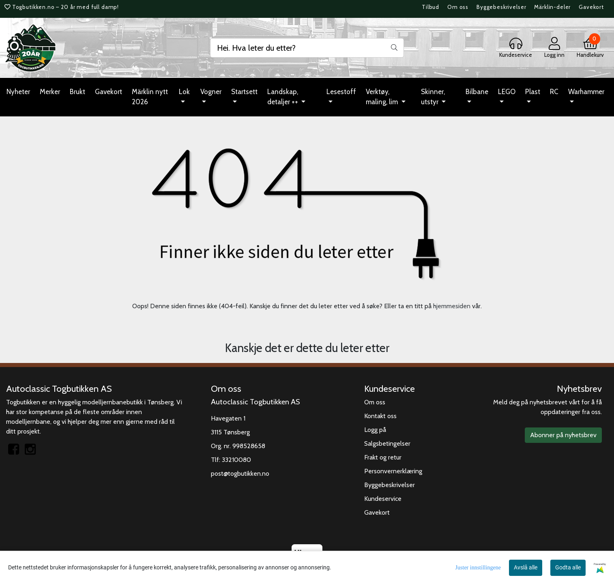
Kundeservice (382, 498)
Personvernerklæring (393, 471)
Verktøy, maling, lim (382, 97)
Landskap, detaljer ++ (283, 97)
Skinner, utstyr (433, 97)
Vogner (210, 92)
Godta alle (568, 567)
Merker (50, 92)
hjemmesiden (451, 306)
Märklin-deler (552, 7)
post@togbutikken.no (240, 473)
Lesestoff (341, 92)
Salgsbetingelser (387, 443)
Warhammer (586, 92)
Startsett (244, 92)
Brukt (77, 92)
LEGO (506, 92)
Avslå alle (525, 567)
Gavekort (591, 7)
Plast (532, 92)
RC (554, 92)
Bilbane (477, 92)
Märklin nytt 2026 (150, 97)
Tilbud (430, 7)
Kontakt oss (380, 416)
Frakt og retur (382, 457)
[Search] (307, 48)
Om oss (457, 7)
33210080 (236, 460)
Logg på (375, 430)
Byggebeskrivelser (501, 7)
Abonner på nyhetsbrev (563, 435)
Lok (184, 92)
